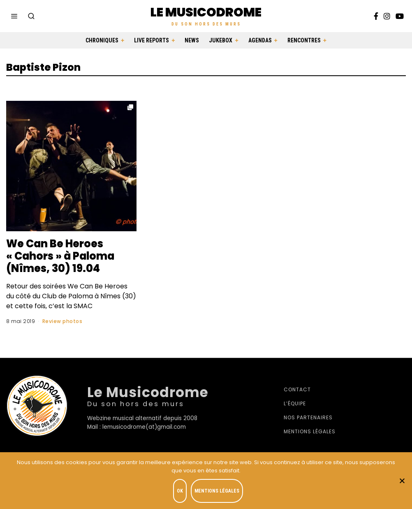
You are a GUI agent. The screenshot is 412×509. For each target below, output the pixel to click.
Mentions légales (310, 431)
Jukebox (220, 40)
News (192, 40)
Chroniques (102, 40)
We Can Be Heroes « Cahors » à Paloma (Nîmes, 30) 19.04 (62, 256)
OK (180, 491)
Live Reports (151, 40)
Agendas (260, 40)
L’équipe (295, 403)
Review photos (62, 321)
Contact (297, 389)
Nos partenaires (308, 417)
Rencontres (304, 40)
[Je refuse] (402, 480)
